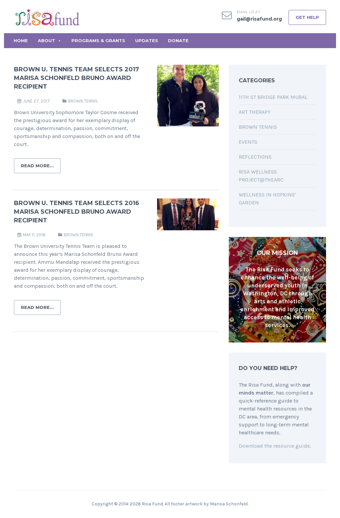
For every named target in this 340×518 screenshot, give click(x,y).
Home (21, 40)
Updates (146, 40)
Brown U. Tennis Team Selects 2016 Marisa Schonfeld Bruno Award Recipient (76, 211)
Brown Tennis (83, 101)
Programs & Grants (98, 40)
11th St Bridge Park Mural (273, 97)
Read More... (37, 165)
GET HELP (307, 17)
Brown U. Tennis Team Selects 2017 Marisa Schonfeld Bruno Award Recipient (76, 78)
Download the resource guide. (275, 446)
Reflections (255, 157)
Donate (178, 40)
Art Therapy (255, 112)
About (49, 40)
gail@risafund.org (259, 19)
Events (248, 142)
